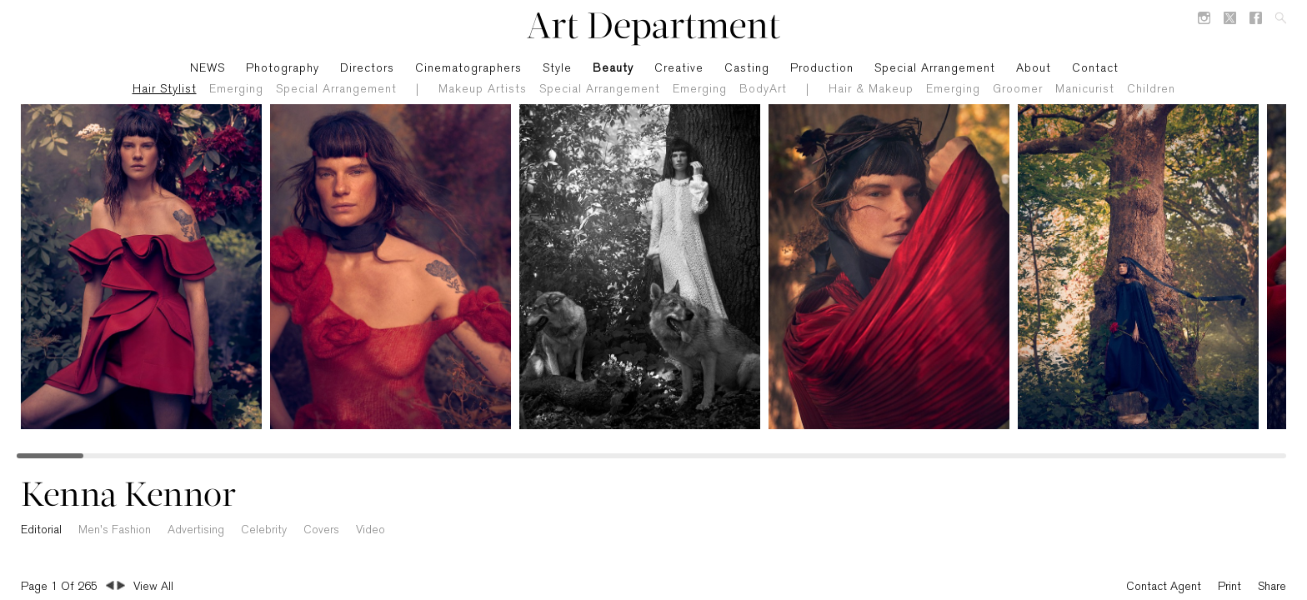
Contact (1095, 68)
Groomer (1018, 89)
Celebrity (264, 530)
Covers (321, 530)
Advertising (196, 530)
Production (822, 68)
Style (557, 68)
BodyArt (763, 89)
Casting (746, 68)
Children (1151, 89)
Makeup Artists (482, 89)
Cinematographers (468, 68)
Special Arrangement (336, 89)
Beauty (613, 68)
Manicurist (1084, 89)
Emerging (236, 89)
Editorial (41, 530)
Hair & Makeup (871, 89)
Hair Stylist (165, 89)
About (1033, 68)
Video (370, 530)
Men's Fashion (114, 530)
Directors (367, 68)
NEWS (207, 68)
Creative (679, 68)
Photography (282, 68)
